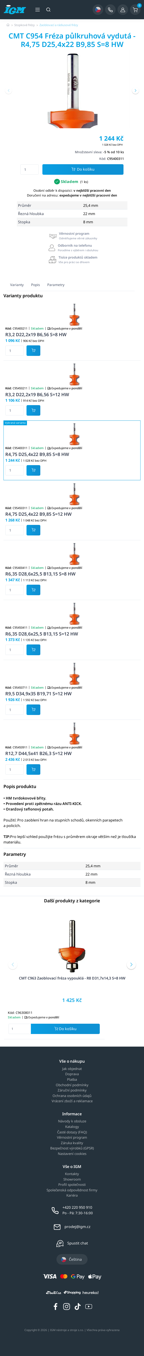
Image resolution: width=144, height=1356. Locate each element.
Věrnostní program (72, 1137)
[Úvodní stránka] (8, 25)
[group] (72, 107)
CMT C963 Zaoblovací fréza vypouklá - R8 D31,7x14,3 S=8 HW (72, 978)
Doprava (72, 1074)
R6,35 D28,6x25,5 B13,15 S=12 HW (41, 634)
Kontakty (72, 1174)
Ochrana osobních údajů (72, 1096)
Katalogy (72, 1127)
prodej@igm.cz (78, 1226)
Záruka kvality (72, 1143)
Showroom (72, 1179)
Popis (35, 284)
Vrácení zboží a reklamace (72, 1101)
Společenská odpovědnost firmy (72, 1190)
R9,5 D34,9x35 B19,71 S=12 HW (38, 693)
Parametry (56, 284)
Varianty (17, 284)
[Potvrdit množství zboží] (33, 350)
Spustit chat (77, 1243)
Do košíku (82, 169)
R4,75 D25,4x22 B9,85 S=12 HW (38, 514)
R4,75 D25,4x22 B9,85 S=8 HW (37, 454)
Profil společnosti (72, 1185)
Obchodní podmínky (72, 1085)
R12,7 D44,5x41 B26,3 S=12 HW (38, 753)
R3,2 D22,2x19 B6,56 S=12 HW (37, 394)
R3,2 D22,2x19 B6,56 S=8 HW (36, 334)
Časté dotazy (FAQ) (72, 1132)
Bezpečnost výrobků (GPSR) (72, 1148)
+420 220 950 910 (77, 1207)
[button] (8, 90)
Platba (72, 1079)
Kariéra (72, 1195)
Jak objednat (72, 1069)
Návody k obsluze (72, 1121)
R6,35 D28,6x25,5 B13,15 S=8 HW (40, 574)
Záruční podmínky (72, 1090)
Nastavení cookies (72, 1154)
